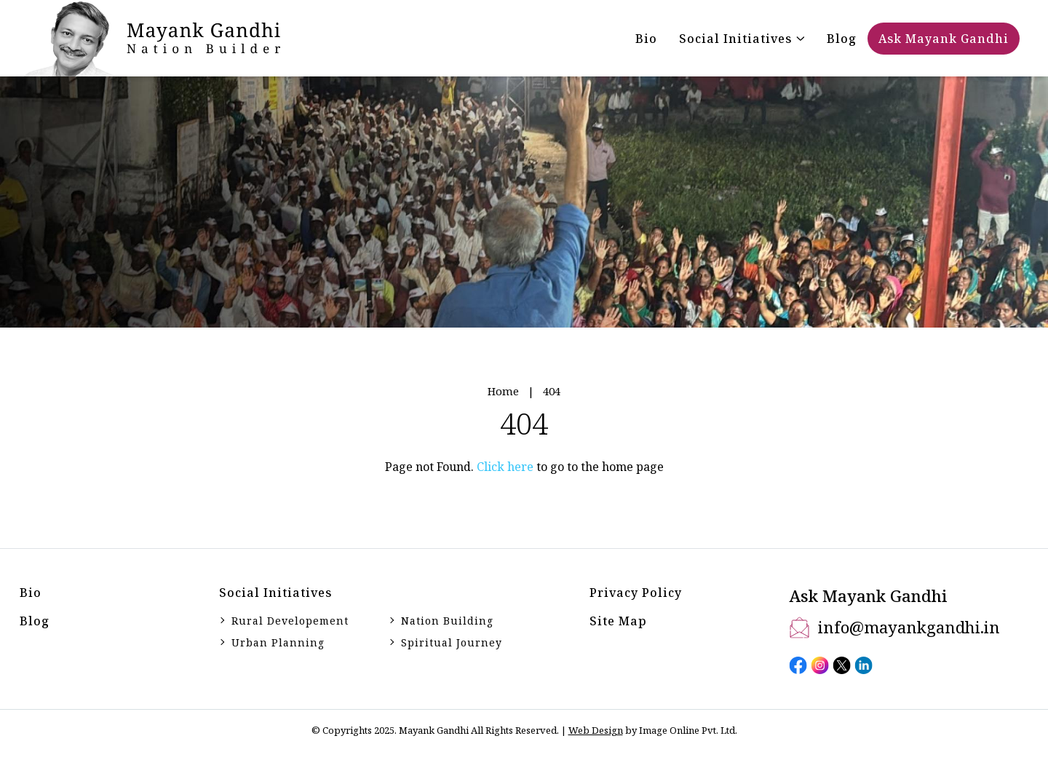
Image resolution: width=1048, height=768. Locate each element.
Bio (30, 593)
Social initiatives (275, 593)
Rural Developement (290, 621)
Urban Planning (278, 642)
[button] (742, 38)
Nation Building (447, 621)
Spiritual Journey (451, 642)
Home (503, 391)
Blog (34, 621)
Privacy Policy (636, 593)
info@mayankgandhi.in (909, 627)
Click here (505, 467)
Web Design (595, 730)
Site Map (618, 621)
